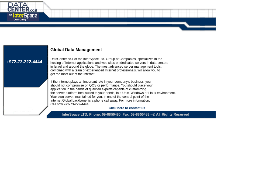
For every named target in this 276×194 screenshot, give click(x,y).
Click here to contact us (127, 108)
